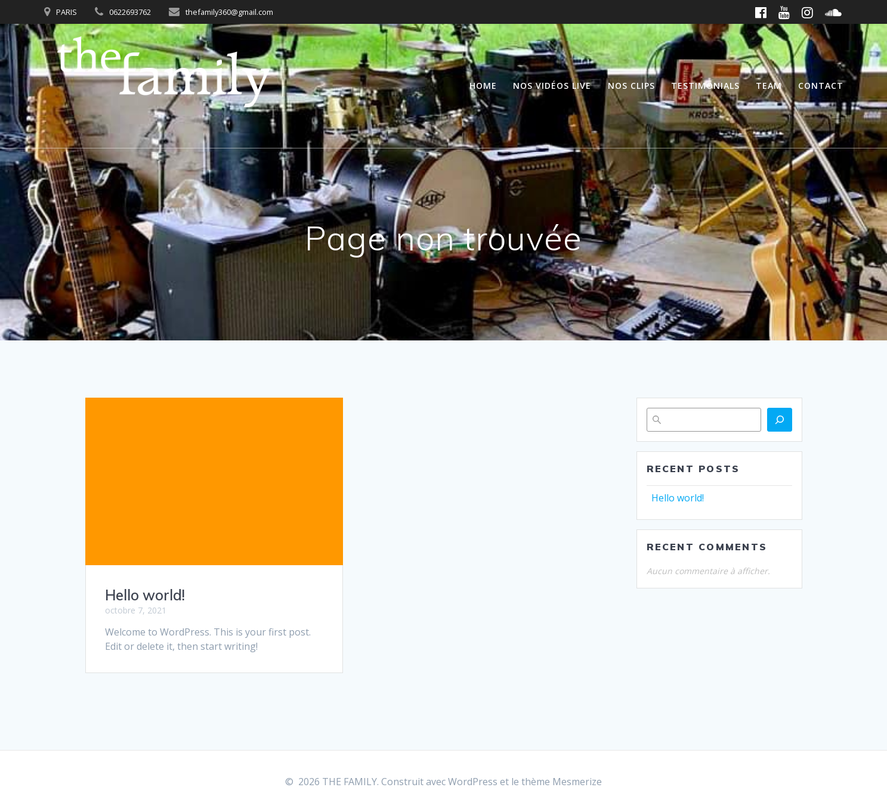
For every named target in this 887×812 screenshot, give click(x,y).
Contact (820, 85)
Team (769, 85)
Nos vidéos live (552, 85)
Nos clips (631, 85)
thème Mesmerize (561, 781)
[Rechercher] (779, 420)
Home (483, 85)
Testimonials (705, 85)
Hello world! (145, 595)
